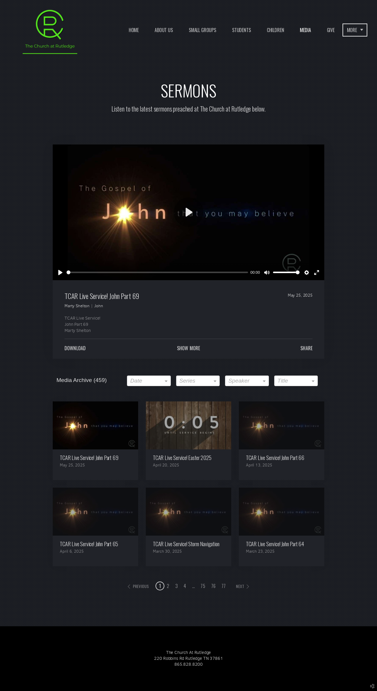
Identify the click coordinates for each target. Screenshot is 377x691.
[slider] (157, 272)
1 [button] (160, 585)
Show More (188, 348)
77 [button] (223, 585)
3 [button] (176, 585)
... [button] (193, 585)
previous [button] (141, 586)
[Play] (60, 272)
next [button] (240, 586)
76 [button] (213, 585)
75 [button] (203, 585)
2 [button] (168, 585)
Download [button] (75, 348)
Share (306, 348)
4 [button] (184, 585)
